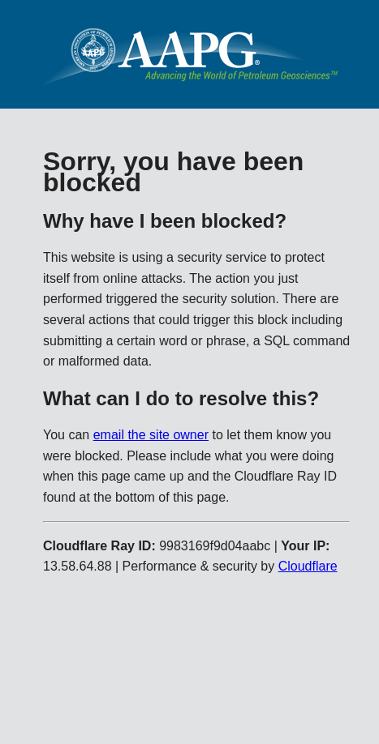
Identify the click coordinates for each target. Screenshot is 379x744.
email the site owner (151, 435)
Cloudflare (308, 566)
